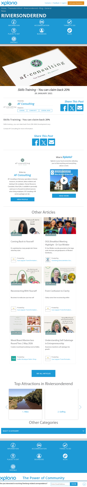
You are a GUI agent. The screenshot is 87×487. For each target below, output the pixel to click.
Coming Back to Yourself (22, 241)
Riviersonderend (31, 8)
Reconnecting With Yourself (24, 290)
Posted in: (20, 108)
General (22, 110)
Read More (64, 196)
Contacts (48, 3)
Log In (64, 3)
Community (33, 110)
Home (3, 8)
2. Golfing (61, 412)
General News (45, 110)
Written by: (22, 172)
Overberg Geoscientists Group (62, 260)
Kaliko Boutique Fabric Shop (26, 359)
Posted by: (20, 101)
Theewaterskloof (15, 8)
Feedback (56, 3)
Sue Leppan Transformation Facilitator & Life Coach (27, 260)
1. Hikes (25, 412)
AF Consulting (25, 104)
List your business (75, 3)
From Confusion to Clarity (57, 290)
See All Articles (43, 373)
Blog (41, 8)
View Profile (22, 199)
